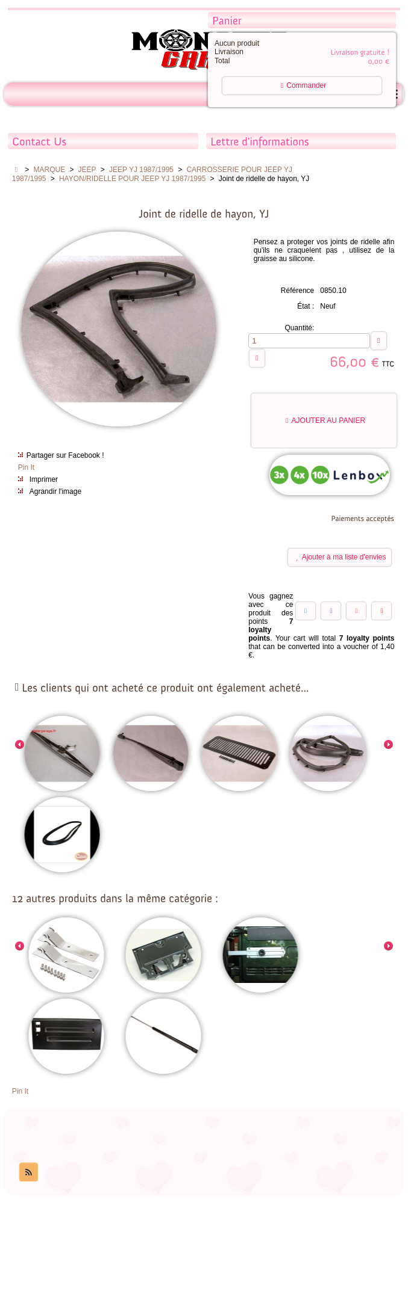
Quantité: (300, 328)
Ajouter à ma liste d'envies (341, 557)
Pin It (26, 467)
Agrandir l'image (55, 491)
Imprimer (44, 479)
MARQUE (50, 169)
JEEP (87, 169)
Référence (297, 290)
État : (305, 306)
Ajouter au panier (325, 420)
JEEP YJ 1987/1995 (141, 169)
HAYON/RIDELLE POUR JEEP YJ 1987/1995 (132, 178)
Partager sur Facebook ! (65, 455)
